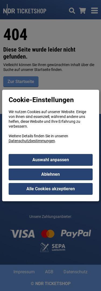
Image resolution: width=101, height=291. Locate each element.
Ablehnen (50, 174)
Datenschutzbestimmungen (32, 141)
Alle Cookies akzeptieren (50, 188)
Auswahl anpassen (50, 159)
